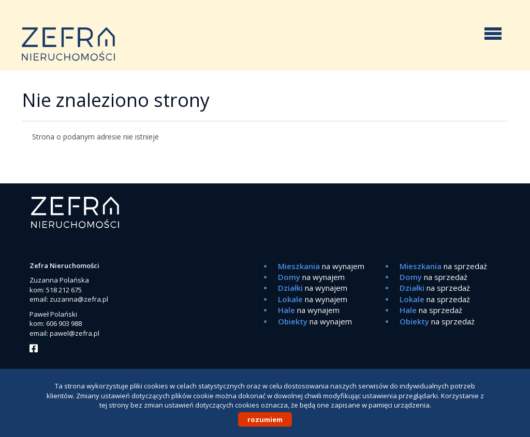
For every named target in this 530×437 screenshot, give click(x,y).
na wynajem (321, 266)
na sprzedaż (443, 266)
